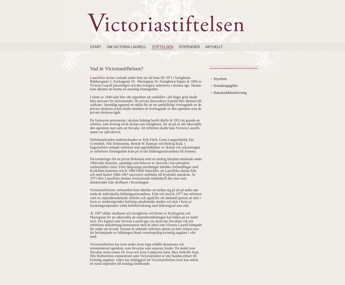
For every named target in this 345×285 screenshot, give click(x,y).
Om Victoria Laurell (126, 47)
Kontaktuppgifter (226, 85)
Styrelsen (220, 79)
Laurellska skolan (102, 78)
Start (95, 47)
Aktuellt (214, 47)
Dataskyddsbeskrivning (230, 92)
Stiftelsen (162, 47)
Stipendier (189, 47)
